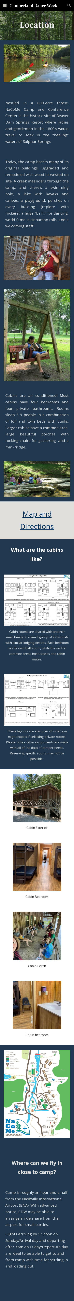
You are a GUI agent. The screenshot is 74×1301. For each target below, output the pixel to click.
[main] (37, 25)
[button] (4, 5)
